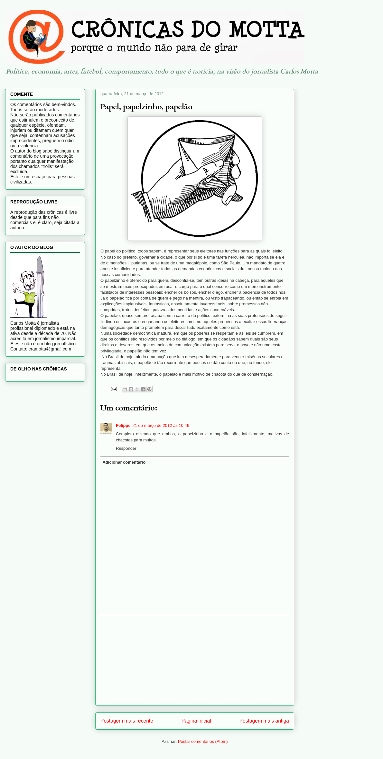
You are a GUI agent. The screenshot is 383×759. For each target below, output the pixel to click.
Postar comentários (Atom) (203, 741)
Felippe (123, 425)
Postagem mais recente (126, 721)
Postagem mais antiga (264, 721)
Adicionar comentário (124, 462)
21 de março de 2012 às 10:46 (161, 425)
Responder (126, 448)
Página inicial (196, 721)
